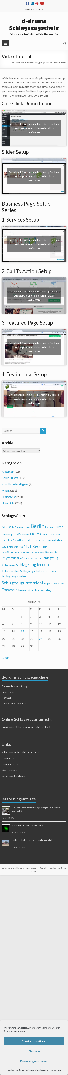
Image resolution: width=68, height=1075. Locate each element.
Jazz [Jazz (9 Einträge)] (5, 546)
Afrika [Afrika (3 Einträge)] (11, 527)
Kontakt (6, 697)
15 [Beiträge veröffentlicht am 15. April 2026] (22, 631)
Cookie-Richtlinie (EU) (14, 703)
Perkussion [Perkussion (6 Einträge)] (52, 552)
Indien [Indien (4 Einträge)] (58, 540)
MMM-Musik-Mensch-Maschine (27, 825)
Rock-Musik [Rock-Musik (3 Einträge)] (36, 558)
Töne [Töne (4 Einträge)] (37, 590)
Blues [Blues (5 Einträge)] (58, 526)
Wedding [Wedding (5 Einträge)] (46, 590)
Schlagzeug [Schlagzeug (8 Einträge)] (50, 558)
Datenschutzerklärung (37, 1069)
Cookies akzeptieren (34, 1041)
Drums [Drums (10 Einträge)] (35, 534)
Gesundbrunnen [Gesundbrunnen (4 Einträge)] (46, 540)
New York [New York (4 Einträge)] (40, 552)
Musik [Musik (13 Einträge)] (29, 546)
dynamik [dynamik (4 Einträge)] (55, 534)
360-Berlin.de (9, 769)
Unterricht (8, 503)
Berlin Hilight (10, 477)
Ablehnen (34, 1051)
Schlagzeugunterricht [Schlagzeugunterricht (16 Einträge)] (23, 582)
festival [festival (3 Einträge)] (16, 540)
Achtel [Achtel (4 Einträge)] (5, 527)
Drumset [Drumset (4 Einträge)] (46, 534)
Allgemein (8, 471)
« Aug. (5, 657)
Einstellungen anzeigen (34, 1061)
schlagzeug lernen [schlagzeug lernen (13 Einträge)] (32, 564)
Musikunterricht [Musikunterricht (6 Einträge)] (12, 552)
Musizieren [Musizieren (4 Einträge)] (28, 552)
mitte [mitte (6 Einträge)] (19, 546)
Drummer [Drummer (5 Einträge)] (24, 534)
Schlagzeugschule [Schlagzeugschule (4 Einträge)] (11, 571)
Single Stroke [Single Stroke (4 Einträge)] (50, 583)
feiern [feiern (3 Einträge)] (5, 540)
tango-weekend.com (13, 775)
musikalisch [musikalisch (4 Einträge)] (41, 546)
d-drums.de (8, 757)
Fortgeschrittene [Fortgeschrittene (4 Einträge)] (28, 540)
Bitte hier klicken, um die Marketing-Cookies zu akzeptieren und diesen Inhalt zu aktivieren (34, 128)
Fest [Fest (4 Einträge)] (10, 540)
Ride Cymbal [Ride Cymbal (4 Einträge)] (23, 558)
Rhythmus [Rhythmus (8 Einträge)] (9, 558)
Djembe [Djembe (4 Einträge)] (13, 534)
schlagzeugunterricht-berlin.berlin (21, 751)
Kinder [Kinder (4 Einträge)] (12, 546)
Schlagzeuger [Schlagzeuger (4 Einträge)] (8, 565)
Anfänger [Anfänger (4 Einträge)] (19, 527)
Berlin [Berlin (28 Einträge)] (37, 526)
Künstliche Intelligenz (15, 484)
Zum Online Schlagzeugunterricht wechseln (26, 727)
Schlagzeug (9, 496)
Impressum (55, 1069)
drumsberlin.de (10, 763)
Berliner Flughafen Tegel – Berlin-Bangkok (32, 840)
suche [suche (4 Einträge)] (61, 583)
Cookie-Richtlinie (15, 1069)
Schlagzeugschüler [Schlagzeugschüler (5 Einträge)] (31, 571)
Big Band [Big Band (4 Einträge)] (49, 527)
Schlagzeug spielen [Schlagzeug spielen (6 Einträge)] (14, 576)
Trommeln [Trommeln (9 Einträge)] (9, 590)
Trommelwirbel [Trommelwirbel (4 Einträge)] (26, 590)
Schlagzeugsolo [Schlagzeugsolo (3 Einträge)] (49, 571)
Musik (6, 490)
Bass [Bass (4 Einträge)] (27, 527)
